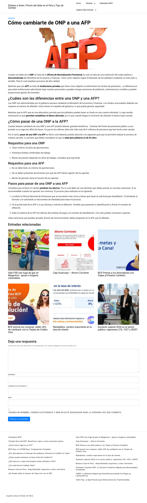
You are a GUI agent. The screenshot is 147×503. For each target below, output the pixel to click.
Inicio (78, 3)
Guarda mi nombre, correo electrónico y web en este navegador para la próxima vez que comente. (65, 412)
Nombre (12, 374)
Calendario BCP (106, 3)
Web (10, 397)
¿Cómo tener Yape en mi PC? (20, 445)
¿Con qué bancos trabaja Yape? (21, 465)
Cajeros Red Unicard (84, 10)
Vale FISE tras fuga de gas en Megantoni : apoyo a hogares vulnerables (106, 437)
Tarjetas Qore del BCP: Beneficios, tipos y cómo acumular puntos (35, 441)
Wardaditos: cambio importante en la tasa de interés (98, 455)
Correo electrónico (18, 386)
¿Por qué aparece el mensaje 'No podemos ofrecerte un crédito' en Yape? (39, 453)
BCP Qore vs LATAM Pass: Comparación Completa (29, 449)
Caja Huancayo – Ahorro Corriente (90, 441)
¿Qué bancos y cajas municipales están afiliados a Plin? (32, 461)
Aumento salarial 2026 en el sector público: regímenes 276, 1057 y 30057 (107, 459)
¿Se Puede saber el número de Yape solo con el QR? (30, 473)
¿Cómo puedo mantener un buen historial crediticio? (30, 457)
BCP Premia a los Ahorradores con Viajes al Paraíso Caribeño (102, 445)
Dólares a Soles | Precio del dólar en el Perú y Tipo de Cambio (35, 6)
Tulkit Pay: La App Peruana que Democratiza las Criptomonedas (103, 480)
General (89, 3)
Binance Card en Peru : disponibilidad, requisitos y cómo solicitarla (36, 469)
